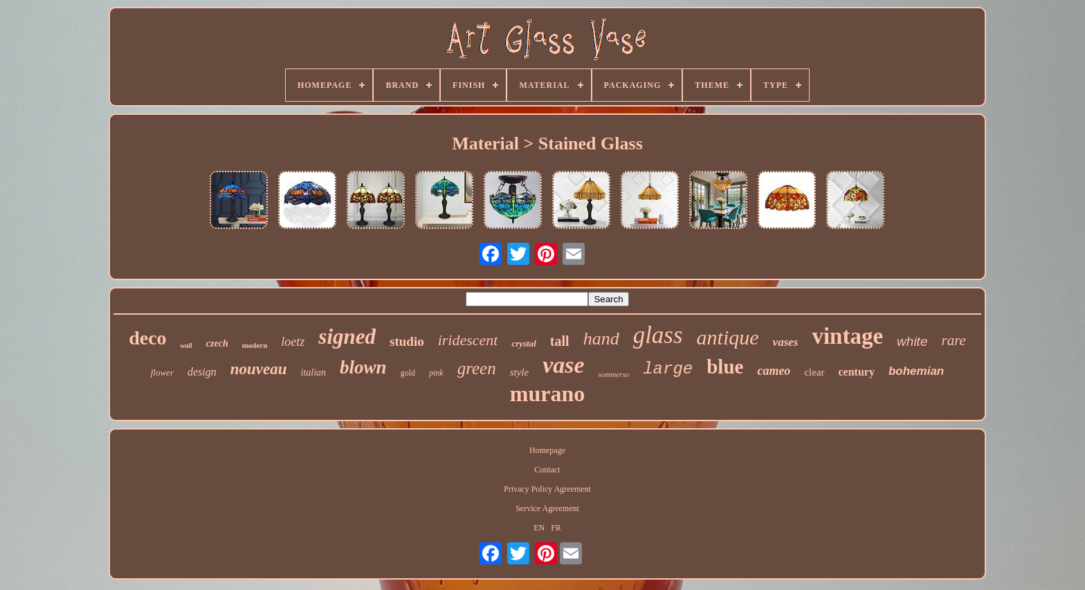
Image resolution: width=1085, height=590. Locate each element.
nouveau (258, 369)
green (476, 368)
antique (728, 337)
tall (559, 341)
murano (547, 393)
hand (601, 339)
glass (658, 335)
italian (314, 372)
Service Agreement (547, 508)
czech (217, 343)
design (202, 372)
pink (436, 373)
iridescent (468, 340)
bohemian (916, 371)
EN (539, 528)
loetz (292, 342)
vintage (847, 336)
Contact (547, 469)
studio (407, 341)
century (857, 372)
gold (408, 373)
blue (724, 367)
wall (186, 345)
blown (363, 367)
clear (814, 372)
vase (563, 365)
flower (162, 372)
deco (147, 338)
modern (255, 345)
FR (556, 528)
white (912, 341)
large (668, 369)
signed (347, 336)
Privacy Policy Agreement (547, 489)
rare (953, 340)
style (519, 372)
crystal (523, 343)
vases (786, 342)
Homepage (547, 450)
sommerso (614, 374)
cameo (773, 371)
